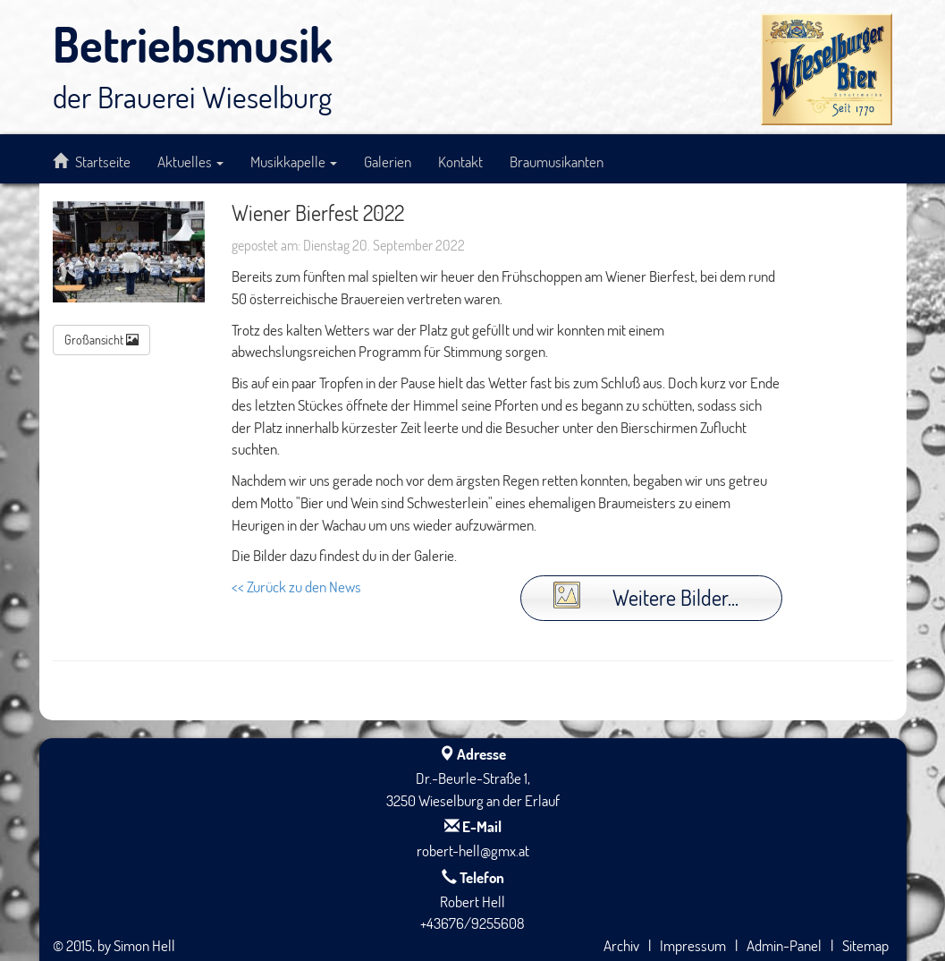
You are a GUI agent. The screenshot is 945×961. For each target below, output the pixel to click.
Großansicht (101, 339)
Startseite (92, 161)
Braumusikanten (556, 161)
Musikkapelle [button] (293, 161)
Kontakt (460, 161)
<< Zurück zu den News (296, 586)
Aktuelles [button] (190, 161)
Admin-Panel (784, 945)
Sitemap (865, 945)
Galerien (387, 161)
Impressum (693, 945)
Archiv (621, 945)
